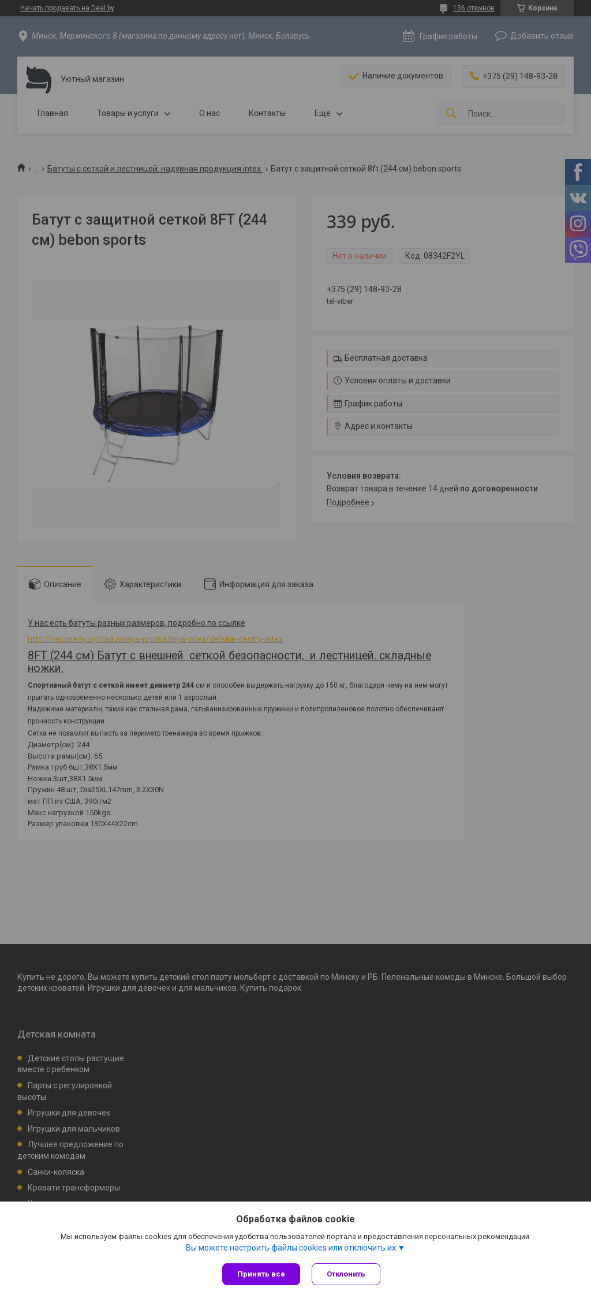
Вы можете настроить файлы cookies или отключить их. (292, 1247)
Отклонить (346, 1274)
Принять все (261, 1274)
